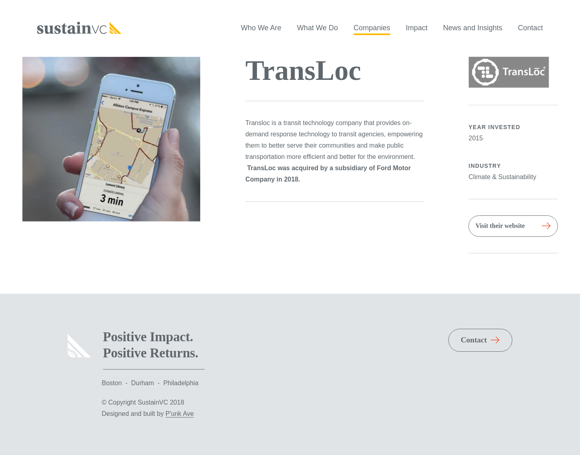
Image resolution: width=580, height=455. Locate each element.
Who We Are (261, 28)
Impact (416, 28)
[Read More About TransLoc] (513, 226)
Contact (530, 28)
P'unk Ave (180, 413)
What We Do (317, 28)
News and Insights (472, 28)
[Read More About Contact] (480, 340)
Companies (372, 28)
